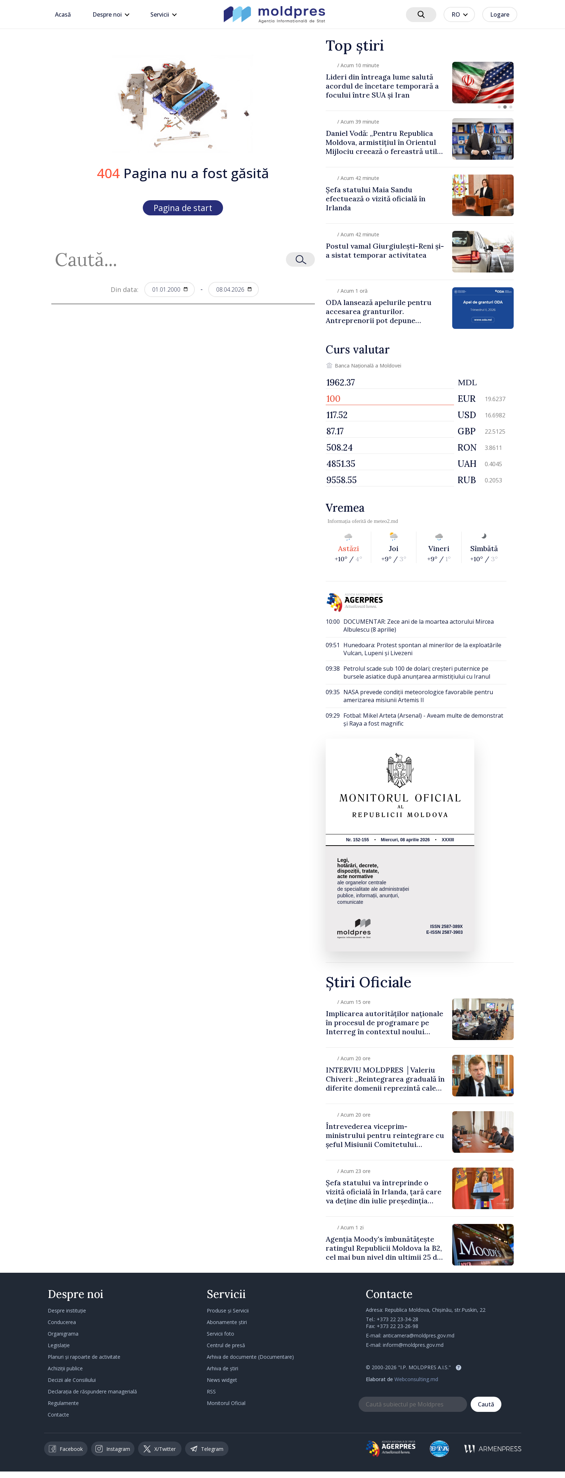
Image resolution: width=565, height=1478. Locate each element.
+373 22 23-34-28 (397, 1319)
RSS (211, 1391)
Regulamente (63, 1403)
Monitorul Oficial (226, 1403)
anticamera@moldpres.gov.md (418, 1335)
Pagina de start (183, 208)
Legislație (59, 1345)
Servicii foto (220, 1333)
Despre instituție (67, 1310)
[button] (499, 107)
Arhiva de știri (222, 1368)
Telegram (206, 1448)
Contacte (58, 1414)
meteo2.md (386, 521)
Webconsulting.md (416, 1379)
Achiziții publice (65, 1368)
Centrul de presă (226, 1345)
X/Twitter (160, 1448)
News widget (222, 1379)
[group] (420, 83)
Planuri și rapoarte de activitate (84, 1356)
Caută (486, 1404)
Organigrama (63, 1333)
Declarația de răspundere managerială (92, 1391)
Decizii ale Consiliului (72, 1379)
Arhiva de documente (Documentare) (250, 1356)
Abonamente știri (227, 1322)
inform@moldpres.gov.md (413, 1344)
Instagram (112, 1448)
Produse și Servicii (228, 1310)
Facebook (66, 1448)
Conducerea (62, 1322)
